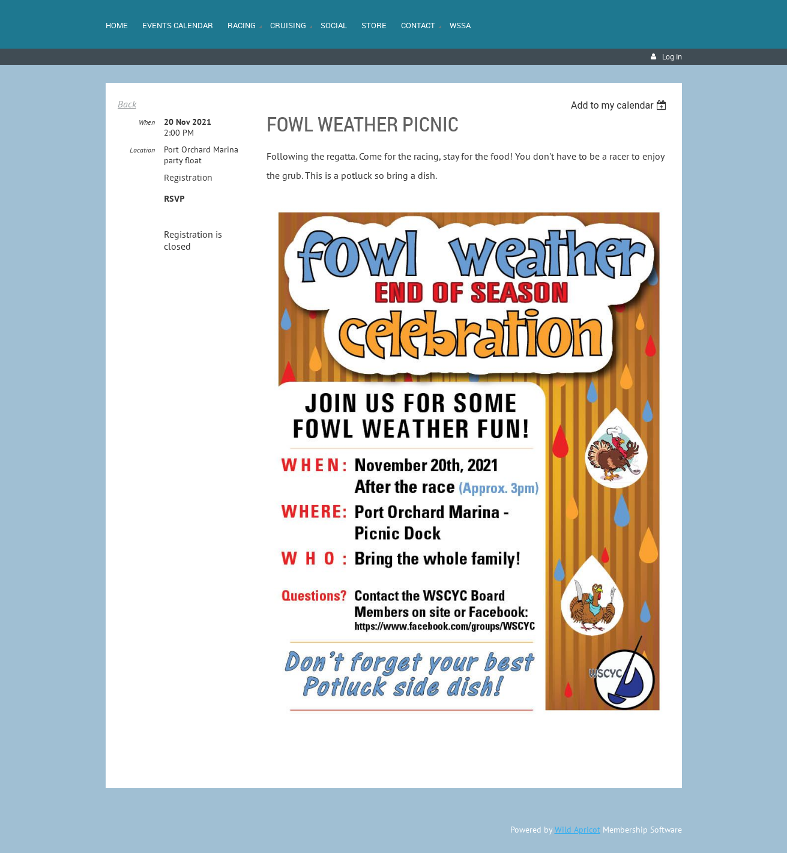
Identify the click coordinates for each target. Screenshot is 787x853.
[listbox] (620, 105)
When (147, 122)
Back (127, 104)
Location (142, 149)
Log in (672, 57)
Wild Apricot (577, 829)
